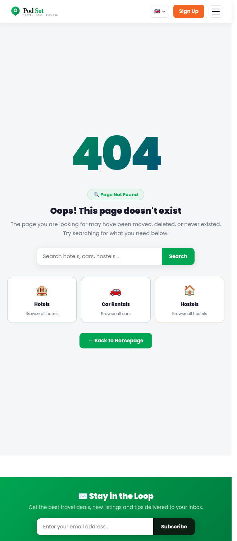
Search (178, 256)
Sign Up (189, 11)
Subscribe (174, 526)
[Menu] (216, 11)
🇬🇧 (159, 11)
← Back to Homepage (115, 340)
